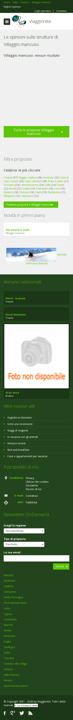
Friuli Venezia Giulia (15, 602)
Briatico (8, 192)
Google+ (12, 713)
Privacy (30, 478)
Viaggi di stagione (17, 430)
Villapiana (9, 196)
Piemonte (9, 636)
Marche (8, 625)
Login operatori (43, 11)
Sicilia (7, 652)
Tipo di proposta (16, 539)
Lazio (7, 608)
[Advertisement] (34, 95)
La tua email (13, 552)
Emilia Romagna (13, 597)
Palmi (38, 192)
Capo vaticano (33, 181)
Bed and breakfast (18, 450)
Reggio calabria (27, 177)
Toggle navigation (7, 21)
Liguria (8, 614)
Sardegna (9, 647)
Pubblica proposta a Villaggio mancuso (29, 204)
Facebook (5, 713)
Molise (8, 630)
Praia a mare (55, 181)
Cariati (60, 185)
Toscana (9, 658)
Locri (57, 188)
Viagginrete (40, 21)
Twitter (22, 713)
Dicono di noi (34, 489)
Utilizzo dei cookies (37, 481)
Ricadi (12, 188)
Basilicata (9, 580)
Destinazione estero (16, 686)
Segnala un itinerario (19, 417)
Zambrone (54, 192)
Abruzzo (8, 575)
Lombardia (10, 619)
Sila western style (17, 230)
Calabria (8, 586)
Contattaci (61, 11)
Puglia (7, 641)
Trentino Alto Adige (15, 663)
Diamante (42, 188)
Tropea (8, 177)
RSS (30, 713)
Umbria (8, 669)
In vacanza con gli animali (22, 437)
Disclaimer (32, 485)
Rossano (9, 185)
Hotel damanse (16, 314)
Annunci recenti (16, 443)
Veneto (8, 680)
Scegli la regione (16, 525)
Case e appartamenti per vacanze (27, 456)
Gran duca (12, 392)
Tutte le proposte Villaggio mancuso (33, 132)
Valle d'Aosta (11, 674)
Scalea (26, 188)
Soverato (48, 177)
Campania (10, 591)
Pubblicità (31, 502)
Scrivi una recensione (20, 424)
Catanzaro (27, 196)
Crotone (24, 192)
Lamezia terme (29, 185)
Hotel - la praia (15, 298)
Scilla (47, 185)
